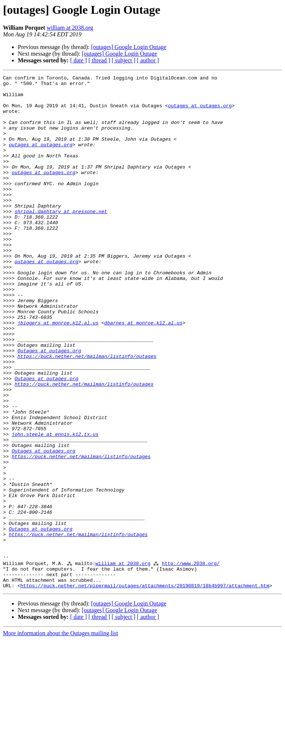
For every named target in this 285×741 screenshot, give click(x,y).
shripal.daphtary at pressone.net (60, 239)
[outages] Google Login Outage (128, 47)
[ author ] (148, 60)
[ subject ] (123, 60)
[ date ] (78, 60)
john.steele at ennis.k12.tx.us (55, 506)
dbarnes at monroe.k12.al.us (143, 372)
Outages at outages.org (49, 406)
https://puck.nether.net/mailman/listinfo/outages (86, 412)
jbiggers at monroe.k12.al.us (57, 372)
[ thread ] (99, 60)
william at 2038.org (70, 28)
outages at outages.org (200, 112)
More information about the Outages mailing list (60, 734)
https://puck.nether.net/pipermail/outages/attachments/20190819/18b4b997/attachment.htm (144, 686)
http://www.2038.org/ (191, 660)
